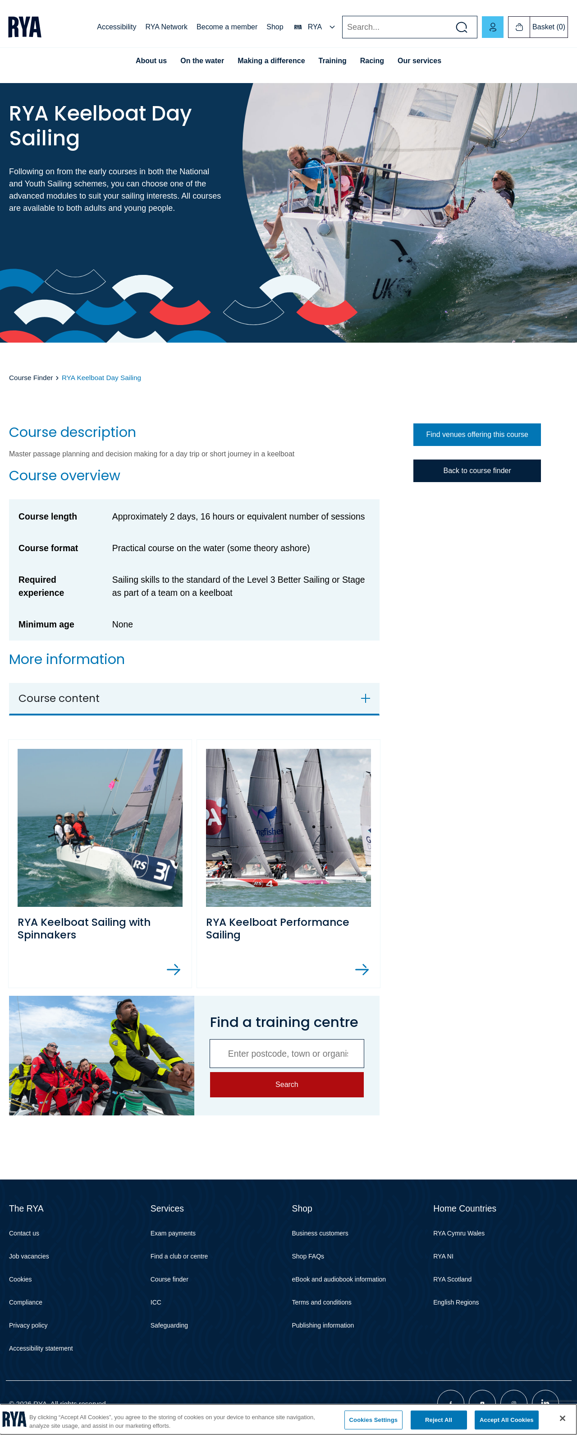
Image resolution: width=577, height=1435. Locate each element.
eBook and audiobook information (339, 1279)
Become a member (227, 27)
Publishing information (323, 1325)
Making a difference (271, 61)
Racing (372, 61)
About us (151, 61)
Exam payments (173, 1233)
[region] (288, 1419)
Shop (274, 27)
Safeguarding (169, 1325)
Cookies (20, 1279)
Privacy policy (28, 1325)
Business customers (320, 1233)
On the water (202, 61)
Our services (419, 61)
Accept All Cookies (507, 1419)
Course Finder (31, 377)
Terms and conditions (322, 1302)
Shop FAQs (308, 1256)
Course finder (169, 1279)
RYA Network (166, 27)
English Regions (456, 1302)
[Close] (562, 1418)
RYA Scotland (452, 1279)
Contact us (24, 1233)
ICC (156, 1302)
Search (286, 1084)
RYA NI (443, 1256)
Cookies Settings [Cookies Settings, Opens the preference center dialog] (373, 1419)
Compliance (25, 1302)
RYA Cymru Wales (459, 1233)
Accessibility (116, 27)
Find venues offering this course (477, 434)
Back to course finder (477, 470)
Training (333, 61)
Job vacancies (29, 1256)
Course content (59, 698)
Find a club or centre (179, 1256)
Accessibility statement (41, 1348)
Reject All (438, 1419)
